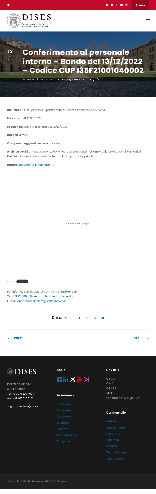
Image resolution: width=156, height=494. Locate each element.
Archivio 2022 (50, 84)
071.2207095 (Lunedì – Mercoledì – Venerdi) (42, 301)
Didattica (63, 427)
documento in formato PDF (37, 169)
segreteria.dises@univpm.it (25, 411)
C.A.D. (110, 388)
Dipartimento (66, 415)
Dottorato (64, 421)
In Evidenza (64, 409)
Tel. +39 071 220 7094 (20, 398)
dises (31, 84)
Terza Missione (67, 440)
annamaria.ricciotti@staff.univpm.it (41, 306)
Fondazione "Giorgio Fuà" (123, 402)
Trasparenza (66, 446)
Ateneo (140, 5)
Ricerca (62, 434)
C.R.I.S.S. (111, 393)
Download (22, 285)
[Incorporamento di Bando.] (78, 228)
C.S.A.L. (110, 383)
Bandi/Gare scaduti (76, 84)
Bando (11, 285)
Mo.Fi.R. (111, 398)
